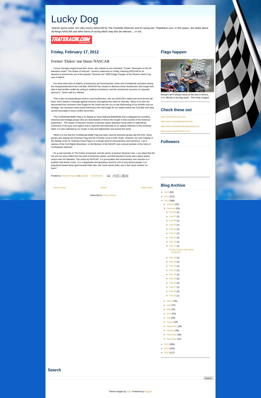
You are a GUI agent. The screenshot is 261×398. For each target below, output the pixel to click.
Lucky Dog (74, 18)
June (169, 313)
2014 (167, 348)
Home (104, 187)
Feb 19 (173, 257)
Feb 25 (173, 278)
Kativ (129, 391)
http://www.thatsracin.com (173, 117)
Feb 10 (173, 229)
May (169, 309)
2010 (167, 192)
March (170, 301)
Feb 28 (173, 291)
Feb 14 (173, 237)
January (171, 204)
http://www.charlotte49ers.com (175, 131)
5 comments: (97, 175)
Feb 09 (173, 225)
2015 (167, 352)
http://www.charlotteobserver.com (177, 121)
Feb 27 (173, 287)
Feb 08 (173, 220)
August (170, 322)
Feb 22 (173, 266)
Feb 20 (173, 261)
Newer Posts (60, 187)
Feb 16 (173, 241)
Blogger (148, 391)
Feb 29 (173, 295)
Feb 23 (173, 270)
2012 (167, 200)
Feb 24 (173, 274)
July (169, 317)
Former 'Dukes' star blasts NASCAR (80, 61)
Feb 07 (173, 216)
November (172, 334)
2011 (167, 196)
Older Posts (146, 187)
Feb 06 (173, 212)
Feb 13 (173, 233)
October (171, 330)
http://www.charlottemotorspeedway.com (180, 126)
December (172, 339)
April (169, 305)
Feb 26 (173, 283)
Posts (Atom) (109, 195)
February (171, 208)
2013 (167, 344)
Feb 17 (173, 246)
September (172, 326)
